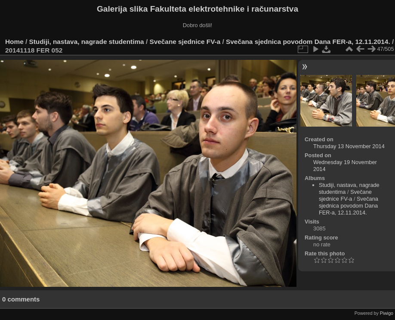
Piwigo (386, 313)
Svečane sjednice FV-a (184, 41)
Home (14, 41)
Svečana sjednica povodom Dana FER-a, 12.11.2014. (308, 41)
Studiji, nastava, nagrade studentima (86, 41)
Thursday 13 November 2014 (349, 146)
